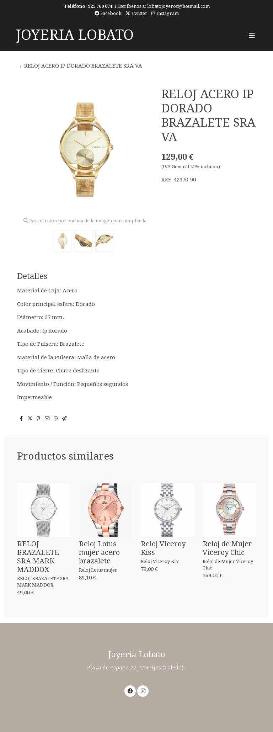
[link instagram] (143, 690)
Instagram (165, 13)
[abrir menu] (252, 35)
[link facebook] (130, 690)
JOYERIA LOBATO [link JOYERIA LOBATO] (75, 35)
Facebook (108, 13)
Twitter (136, 13)
